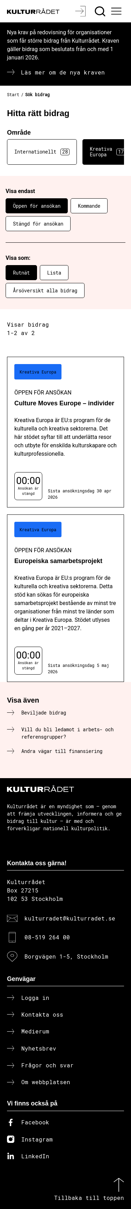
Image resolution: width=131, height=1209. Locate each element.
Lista (54, 272)
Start (13, 94)
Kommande (89, 205)
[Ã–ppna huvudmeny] (117, 11)
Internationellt (42, 151)
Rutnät (21, 272)
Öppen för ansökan (36, 205)
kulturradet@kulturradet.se (69, 918)
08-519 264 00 (47, 937)
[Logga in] (81, 11)
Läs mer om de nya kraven (63, 72)
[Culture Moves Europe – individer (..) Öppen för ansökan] (65, 432)
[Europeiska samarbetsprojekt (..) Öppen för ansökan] (65, 598)
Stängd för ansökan (38, 223)
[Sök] (101, 11)
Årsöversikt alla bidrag (45, 290)
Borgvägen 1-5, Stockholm (66, 956)
